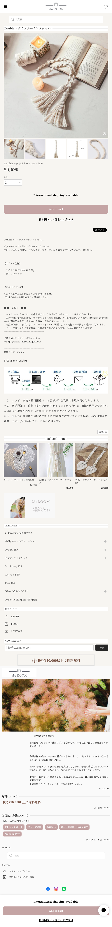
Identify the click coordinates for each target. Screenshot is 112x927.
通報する (103, 432)
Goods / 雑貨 (11, 549)
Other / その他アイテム (17, 591)
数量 (6, 177)
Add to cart (56, 209)
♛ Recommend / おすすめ (19, 533)
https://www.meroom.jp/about (23, 341)
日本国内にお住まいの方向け (56, 219)
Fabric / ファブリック (16, 558)
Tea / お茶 (10, 583)
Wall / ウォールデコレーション (21, 541)
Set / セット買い (13, 574)
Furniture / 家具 (13, 566)
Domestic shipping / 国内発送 (21, 599)
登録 (102, 647)
